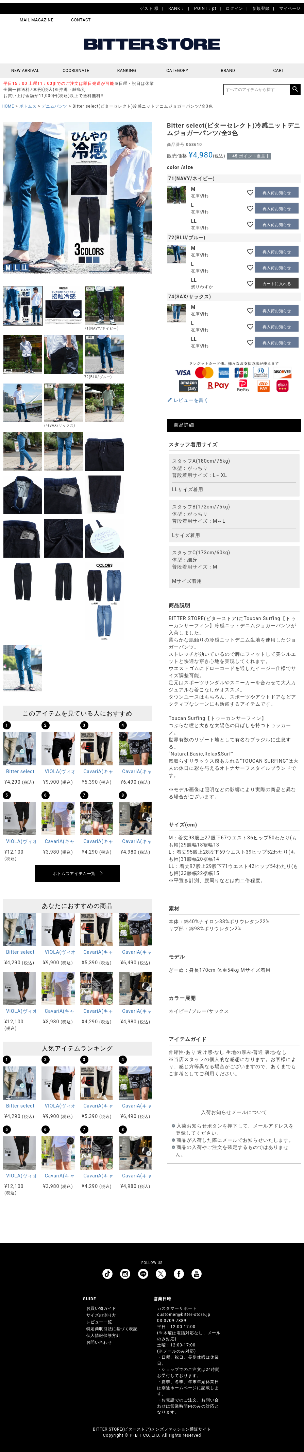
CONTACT (81, 20)
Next (144, 199)
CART (278, 70)
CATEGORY (177, 70)
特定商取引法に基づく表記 (112, 1328)
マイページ (290, 8)
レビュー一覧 (99, 1322)
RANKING (126, 70)
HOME (8, 106)
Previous (11, 199)
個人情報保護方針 (103, 1335)
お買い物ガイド (101, 1308)
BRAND (228, 70)
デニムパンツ (54, 106)
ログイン (234, 8)
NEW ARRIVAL (25, 70)
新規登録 (261, 8)
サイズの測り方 (101, 1315)
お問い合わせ (99, 1342)
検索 (295, 90)
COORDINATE (76, 70)
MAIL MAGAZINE (36, 20)
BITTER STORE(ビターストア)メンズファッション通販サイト (152, 1429)
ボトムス (27, 106)
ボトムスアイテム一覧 (74, 873)
